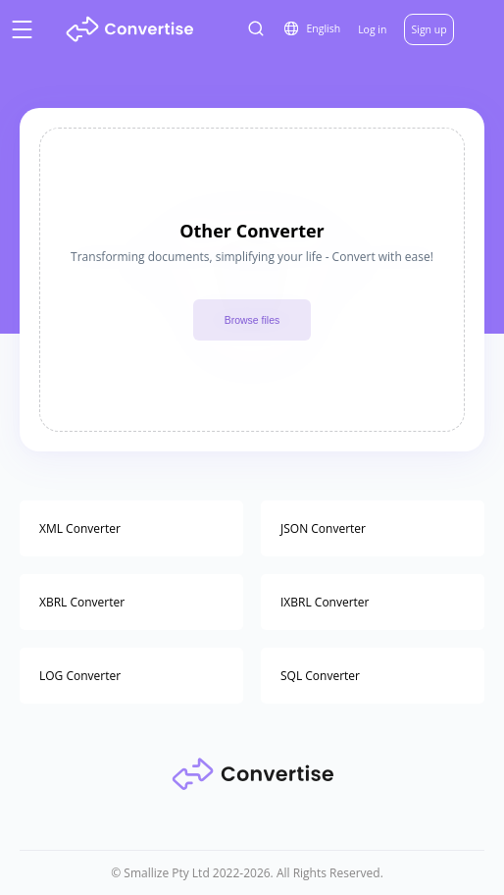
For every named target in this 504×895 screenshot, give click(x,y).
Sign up (428, 29)
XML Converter (80, 528)
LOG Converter (80, 675)
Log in (372, 29)
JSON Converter (323, 528)
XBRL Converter (82, 602)
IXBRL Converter (325, 602)
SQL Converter (320, 675)
